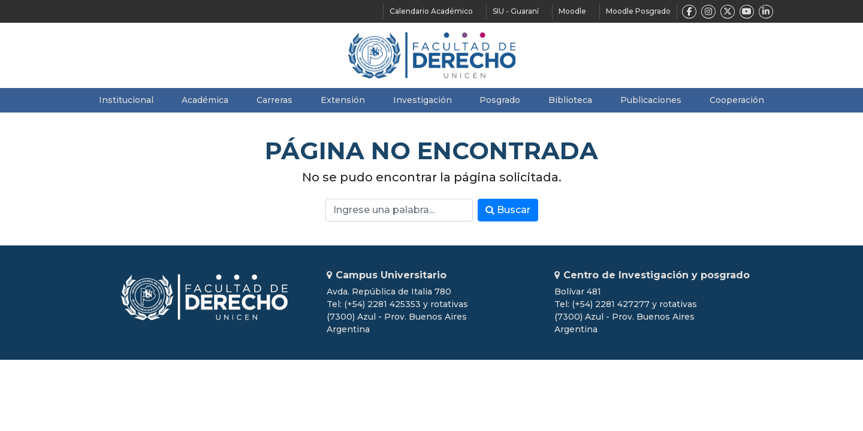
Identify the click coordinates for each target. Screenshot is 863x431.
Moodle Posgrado (638, 11)
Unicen (204, 297)
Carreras (274, 100)
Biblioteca (570, 100)
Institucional (126, 100)
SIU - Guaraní (516, 11)
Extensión (343, 100)
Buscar (507, 210)
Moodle (572, 11)
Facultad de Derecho (431, 55)
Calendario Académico (431, 11)
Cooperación (737, 100)
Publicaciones (650, 100)
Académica (205, 100)
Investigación (422, 100)
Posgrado (499, 100)
